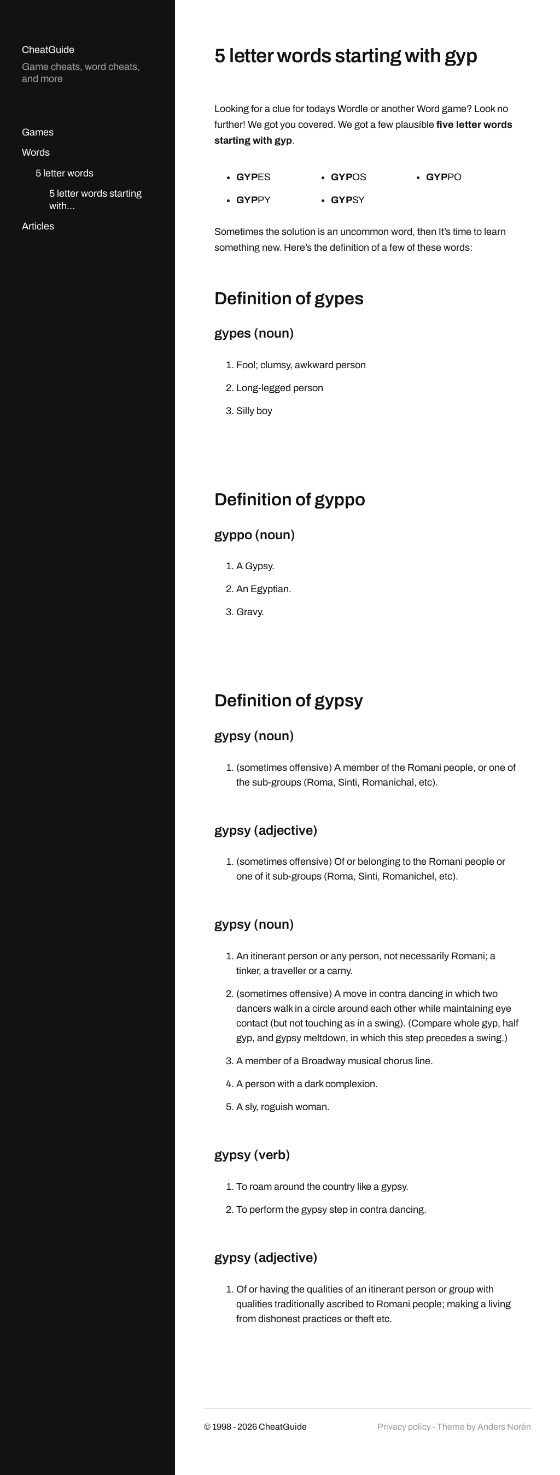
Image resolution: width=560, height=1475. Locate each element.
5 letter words (65, 173)
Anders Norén (504, 1426)
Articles (38, 226)
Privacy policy (404, 1426)
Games (38, 132)
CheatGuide (48, 49)
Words (36, 152)
